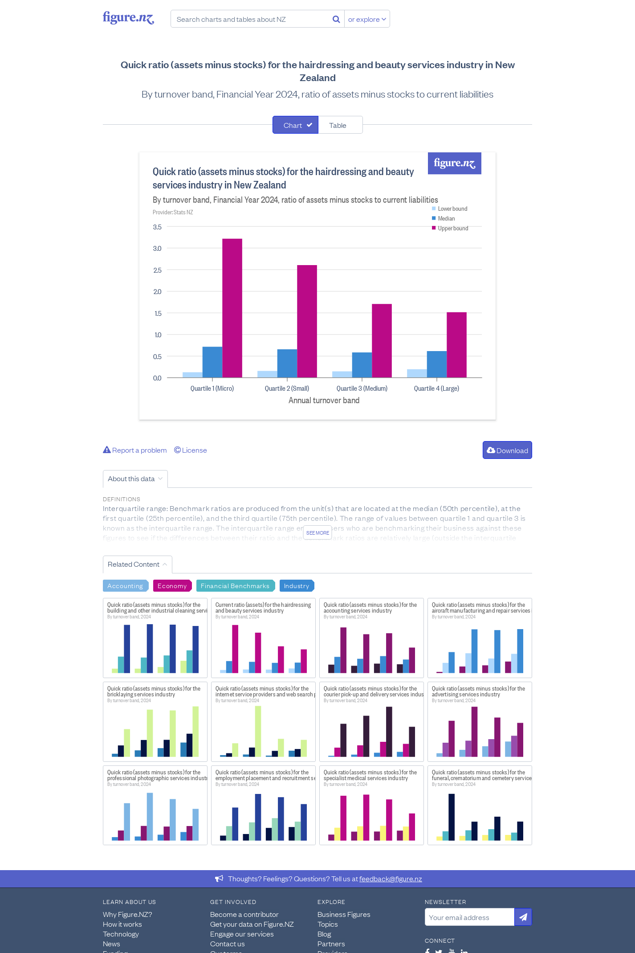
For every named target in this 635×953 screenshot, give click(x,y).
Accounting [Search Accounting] (125, 585)
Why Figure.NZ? (127, 914)
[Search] (336, 19)
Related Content (133, 564)
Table (337, 125)
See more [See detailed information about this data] (317, 532)
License (190, 449)
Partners (331, 943)
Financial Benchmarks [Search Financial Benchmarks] (235, 585)
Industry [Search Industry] (296, 585)
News (111, 943)
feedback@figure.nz (390, 878)
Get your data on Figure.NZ (252, 923)
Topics (328, 923)
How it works (122, 923)
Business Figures (344, 914)
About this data (131, 478)
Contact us (227, 943)
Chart (293, 125)
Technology (121, 933)
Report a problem (135, 449)
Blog (324, 933)
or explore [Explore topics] (367, 19)
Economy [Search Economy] (172, 585)
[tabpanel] (317, 286)
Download (507, 450)
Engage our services (242, 933)
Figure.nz (128, 18)
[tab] (295, 125)
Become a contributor (244, 914)
